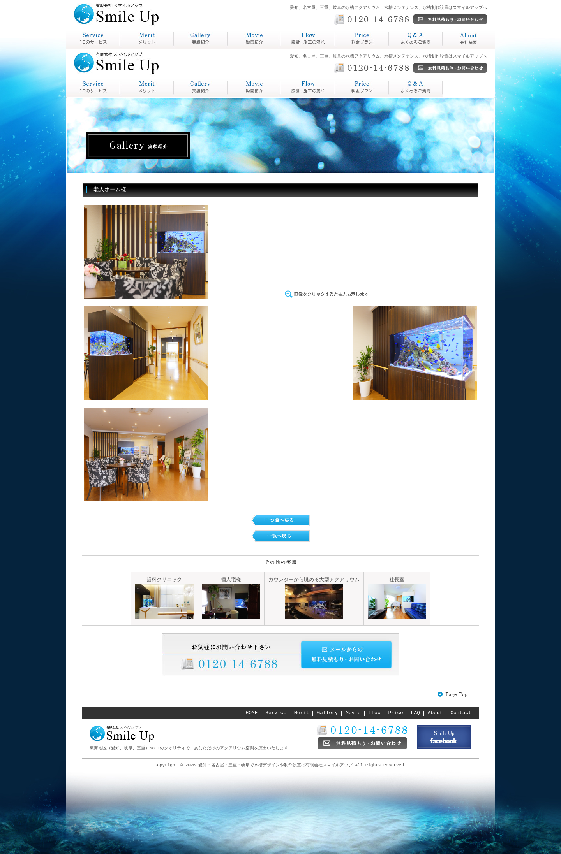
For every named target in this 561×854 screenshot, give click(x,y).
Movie (353, 713)
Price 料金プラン (308, 87)
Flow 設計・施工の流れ (254, 87)
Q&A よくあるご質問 (362, 87)
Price (395, 713)
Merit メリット (147, 87)
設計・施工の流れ (306, 48)
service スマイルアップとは (93, 87)
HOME (252, 713)
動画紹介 (240, 48)
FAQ (415, 713)
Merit (301, 713)
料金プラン (350, 48)
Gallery (327, 713)
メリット (132, 48)
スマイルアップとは (91, 48)
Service (275, 713)
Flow (375, 713)
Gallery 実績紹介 (201, 87)
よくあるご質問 (410, 48)
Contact (460, 713)
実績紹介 (186, 48)
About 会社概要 (416, 87)
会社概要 (455, 48)
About (435, 713)
